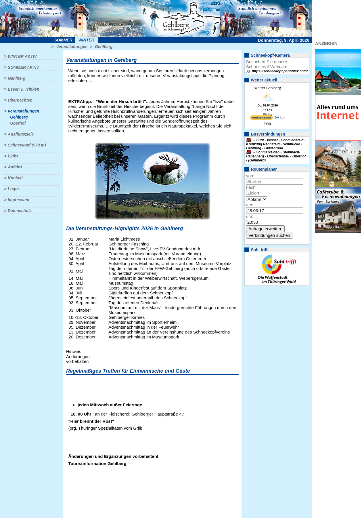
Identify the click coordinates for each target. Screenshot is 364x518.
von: (250, 175)
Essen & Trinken (23, 89)
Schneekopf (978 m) (27, 145)
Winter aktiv (22, 56)
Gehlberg (103, 46)
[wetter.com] (261, 118)
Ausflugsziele (21, 134)
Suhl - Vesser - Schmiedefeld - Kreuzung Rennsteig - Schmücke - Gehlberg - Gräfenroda (276, 144)
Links (13, 156)
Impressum (18, 199)
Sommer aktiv (23, 67)
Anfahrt (15, 167)
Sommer (63, 40)
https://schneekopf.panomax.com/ (280, 71)
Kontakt (15, 178)
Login (13, 188)
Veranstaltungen (71, 46)
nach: (251, 187)
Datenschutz (20, 210)
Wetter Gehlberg (267, 87)
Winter (86, 40)
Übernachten (20, 100)
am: (249, 204)
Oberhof (18, 123)
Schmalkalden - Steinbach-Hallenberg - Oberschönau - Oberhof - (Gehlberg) (276, 156)
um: (249, 216)
